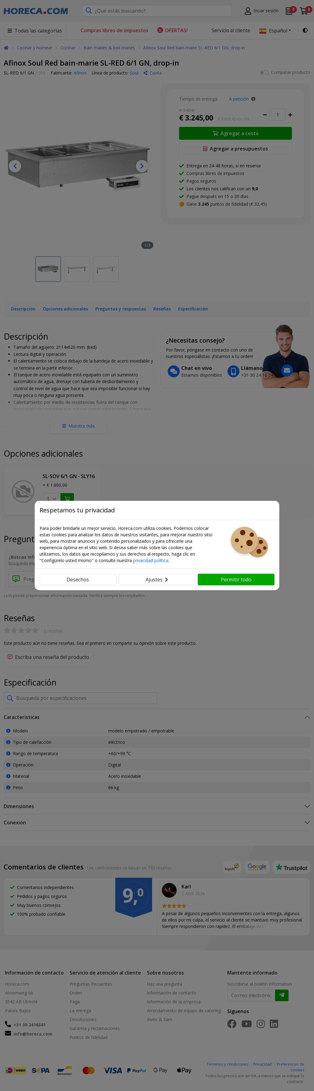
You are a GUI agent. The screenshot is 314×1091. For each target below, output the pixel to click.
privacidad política (150, 560)
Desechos (78, 579)
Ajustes (157, 579)
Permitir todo (236, 579)
